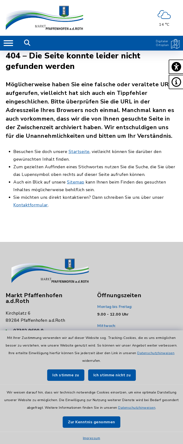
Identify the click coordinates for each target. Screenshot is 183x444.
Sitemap (75, 182)
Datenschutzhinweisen (155, 353)
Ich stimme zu (65, 375)
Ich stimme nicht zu (112, 375)
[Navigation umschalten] (8, 43)
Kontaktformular (30, 205)
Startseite (79, 151)
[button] (176, 67)
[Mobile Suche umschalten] (27, 43)
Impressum (91, 438)
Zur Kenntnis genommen (91, 422)
